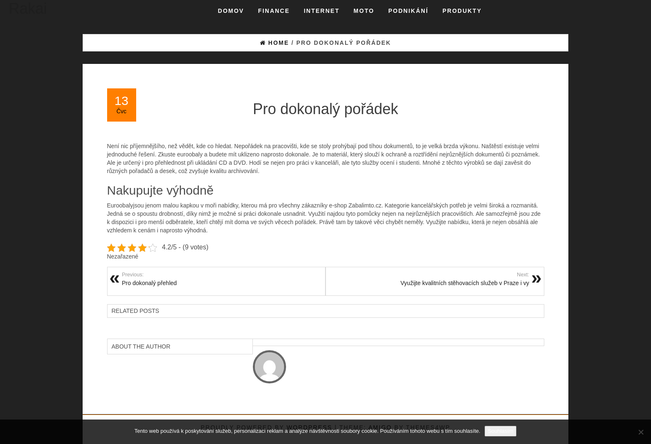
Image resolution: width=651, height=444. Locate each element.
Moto (364, 10)
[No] (640, 432)
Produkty (462, 10)
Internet (322, 10)
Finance (274, 10)
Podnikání (408, 10)
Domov (231, 10)
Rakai (28, 8)
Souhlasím (500, 431)
